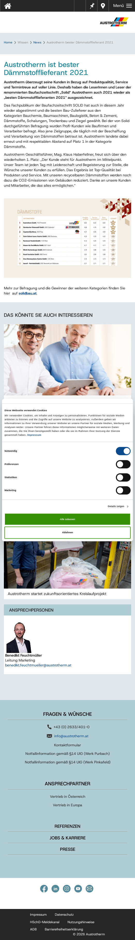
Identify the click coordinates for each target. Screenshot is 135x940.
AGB (33, 929)
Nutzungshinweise (81, 922)
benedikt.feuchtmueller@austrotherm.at (38, 665)
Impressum (34, 435)
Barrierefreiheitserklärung (64, 929)
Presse (67, 849)
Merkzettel (91, 5)
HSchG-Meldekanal (44, 922)
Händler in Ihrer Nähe (104, 6)
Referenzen (67, 826)
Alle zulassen (67, 519)
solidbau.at (27, 293)
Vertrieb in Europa (67, 805)
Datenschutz (64, 914)
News (37, 42)
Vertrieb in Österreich (67, 796)
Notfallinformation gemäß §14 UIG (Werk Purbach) (67, 753)
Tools (82, 7)
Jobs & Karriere (68, 838)
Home (8, 42)
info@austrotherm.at (71, 736)
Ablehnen (67, 532)
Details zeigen (116, 506)
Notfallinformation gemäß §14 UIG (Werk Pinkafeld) (67, 762)
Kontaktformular (67, 745)
